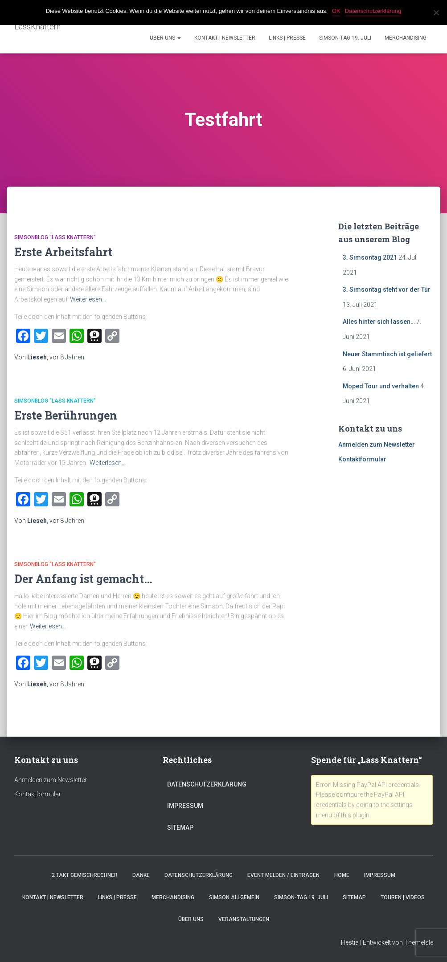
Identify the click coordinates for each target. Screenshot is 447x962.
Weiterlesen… (88, 299)
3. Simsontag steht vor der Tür (387, 289)
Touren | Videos (403, 897)
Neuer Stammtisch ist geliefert (387, 354)
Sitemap (180, 827)
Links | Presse (287, 38)
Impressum (185, 805)
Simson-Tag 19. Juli (345, 38)
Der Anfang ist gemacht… (83, 578)
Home (341, 875)
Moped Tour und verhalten (381, 386)
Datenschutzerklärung (206, 784)
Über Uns (165, 38)
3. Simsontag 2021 (370, 257)
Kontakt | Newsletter (224, 38)
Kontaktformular (362, 459)
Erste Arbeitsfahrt (63, 252)
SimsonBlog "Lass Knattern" (55, 237)
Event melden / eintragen (283, 875)
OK (336, 11)
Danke (141, 875)
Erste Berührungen (65, 415)
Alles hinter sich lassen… (379, 321)
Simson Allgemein (234, 897)
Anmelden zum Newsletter (376, 444)
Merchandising (405, 38)
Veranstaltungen (243, 919)
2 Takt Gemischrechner (85, 875)
